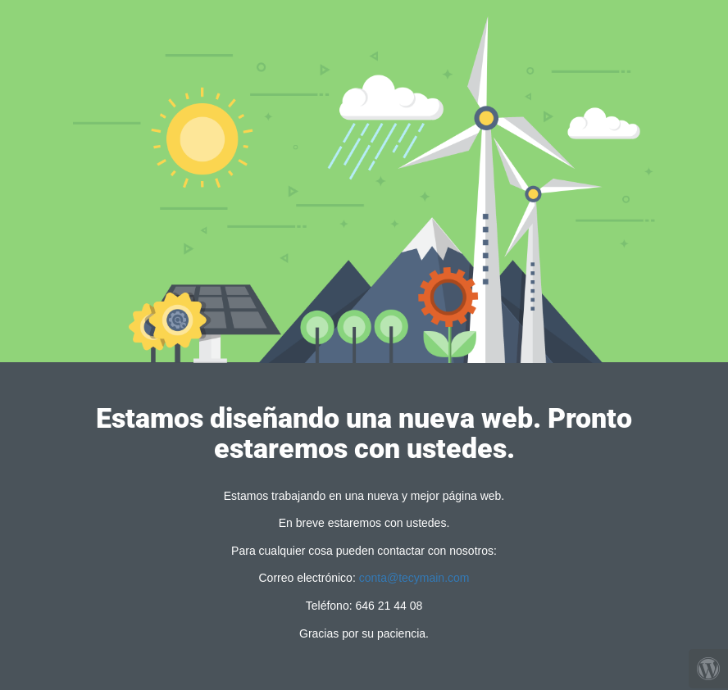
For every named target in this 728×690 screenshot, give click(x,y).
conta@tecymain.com (414, 577)
